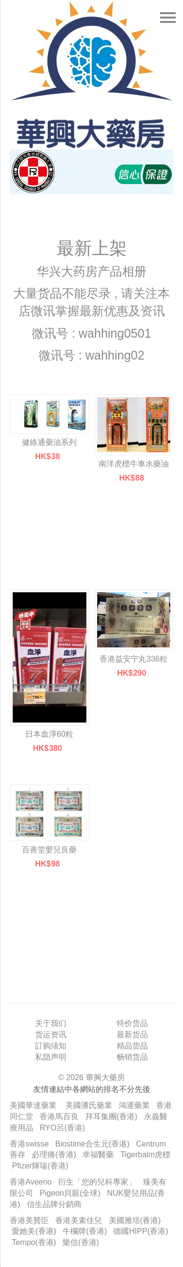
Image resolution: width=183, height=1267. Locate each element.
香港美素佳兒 (78, 1220)
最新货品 (132, 1034)
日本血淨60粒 (49, 734)
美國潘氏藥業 (88, 1105)
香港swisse (29, 1144)
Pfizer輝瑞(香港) (40, 1166)
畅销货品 (132, 1057)
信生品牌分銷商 (54, 1204)
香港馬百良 (59, 1116)
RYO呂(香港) (62, 1128)
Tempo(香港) (34, 1242)
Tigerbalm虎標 (146, 1154)
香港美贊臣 (29, 1220)
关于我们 (50, 1023)
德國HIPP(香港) (140, 1231)
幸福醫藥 (98, 1154)
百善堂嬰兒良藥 (49, 849)
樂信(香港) (80, 1242)
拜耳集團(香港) (111, 1116)
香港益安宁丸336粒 (133, 659)
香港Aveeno (31, 1182)
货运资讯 (50, 1034)
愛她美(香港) (34, 1231)
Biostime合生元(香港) (92, 1144)
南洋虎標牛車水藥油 (134, 464)
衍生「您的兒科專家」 (97, 1182)
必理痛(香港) (54, 1154)
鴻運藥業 (134, 1105)
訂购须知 (50, 1046)
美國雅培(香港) (135, 1220)
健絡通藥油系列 (49, 442)
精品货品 (132, 1046)
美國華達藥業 (33, 1105)
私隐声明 (50, 1057)
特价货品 (132, 1023)
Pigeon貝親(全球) (70, 1193)
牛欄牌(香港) (84, 1231)
